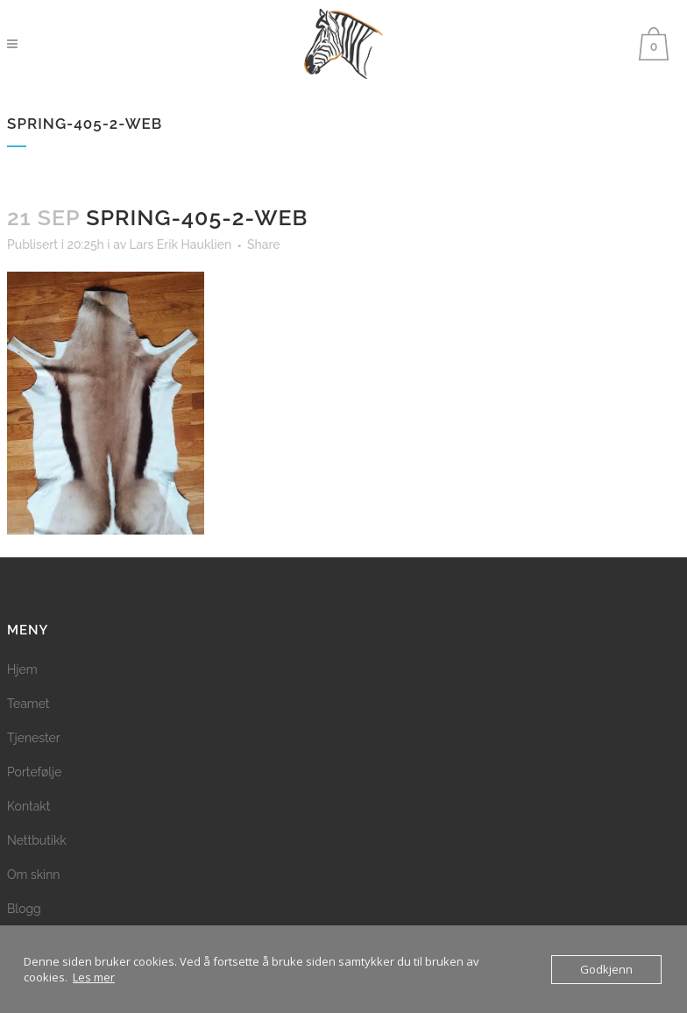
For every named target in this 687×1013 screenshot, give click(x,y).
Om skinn (33, 875)
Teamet (28, 704)
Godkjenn (606, 969)
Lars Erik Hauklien (180, 244)
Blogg (24, 909)
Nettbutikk (37, 840)
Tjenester (33, 738)
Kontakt (28, 806)
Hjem (22, 669)
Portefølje (34, 772)
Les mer (94, 977)
